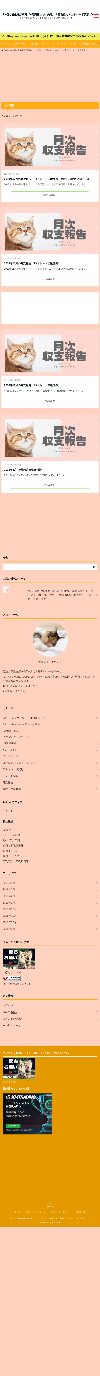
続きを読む (50, 194)
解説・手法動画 (12, 789)
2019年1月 (9, 902)
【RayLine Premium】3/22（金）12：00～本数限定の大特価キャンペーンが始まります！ (51, 36)
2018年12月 (10, 909)
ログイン (8, 1005)
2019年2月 (9, 896)
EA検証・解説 (88, 43)
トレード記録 (10, 776)
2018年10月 (10, 922)
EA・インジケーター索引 (14, 43)
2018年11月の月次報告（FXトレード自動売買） (32, 263)
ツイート (8, 810)
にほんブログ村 (12, 972)
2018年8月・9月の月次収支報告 (23, 469)
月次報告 (8, 782)
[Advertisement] (50, 77)
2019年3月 (9, 889)
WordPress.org (11, 1025)
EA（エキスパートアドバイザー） (59, 43)
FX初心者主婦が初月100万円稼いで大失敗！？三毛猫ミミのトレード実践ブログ (50, 14)
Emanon (56, 1222)
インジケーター (12, 756)
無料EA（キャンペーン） (17, 736)
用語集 (34, 43)
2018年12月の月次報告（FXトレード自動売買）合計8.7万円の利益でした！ (48, 179)
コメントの (12, 1018)
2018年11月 (10, 915)
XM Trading (9, 749)
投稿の (10, 1012)
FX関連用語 (9, 743)
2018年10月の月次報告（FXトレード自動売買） (32, 385)
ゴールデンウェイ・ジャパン (20, 762)
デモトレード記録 (13, 769)
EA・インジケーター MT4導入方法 (24, 717)
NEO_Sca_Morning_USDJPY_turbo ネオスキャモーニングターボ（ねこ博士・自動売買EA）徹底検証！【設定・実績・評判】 (60, 595)
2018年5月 (9, 929)
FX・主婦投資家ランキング (17, 984)
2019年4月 (9, 883)
